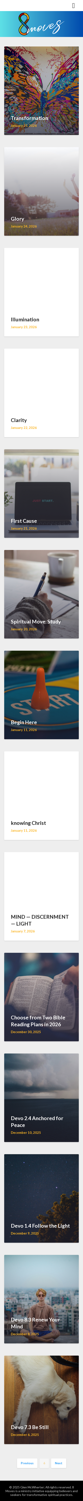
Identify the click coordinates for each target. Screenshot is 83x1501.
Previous (27, 1463)
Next (58, 1463)
